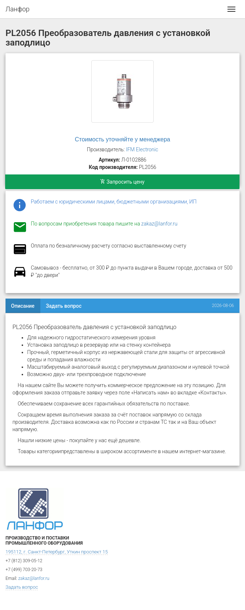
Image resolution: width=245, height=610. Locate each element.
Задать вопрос (63, 306)
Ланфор (18, 9)
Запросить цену (122, 182)
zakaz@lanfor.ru (159, 224)
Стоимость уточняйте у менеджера (122, 139)
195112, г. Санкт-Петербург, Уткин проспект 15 (57, 552)
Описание (22, 306)
